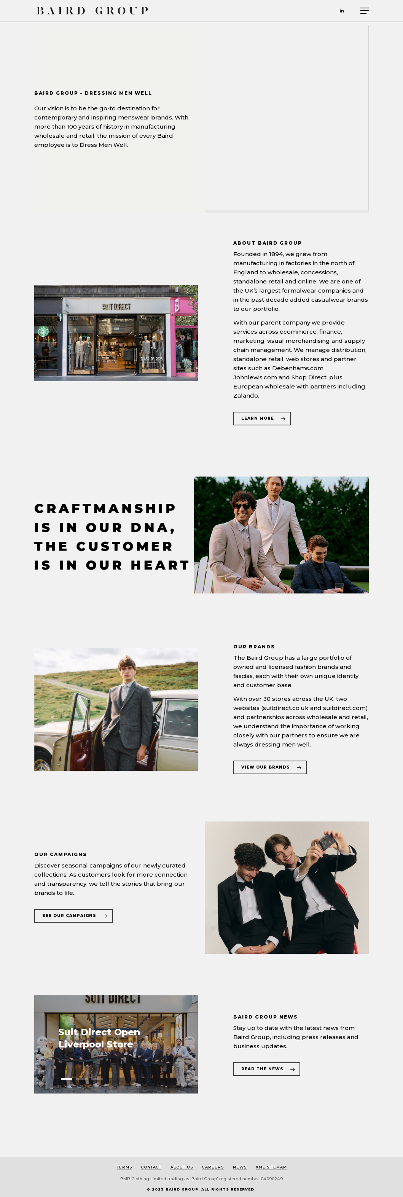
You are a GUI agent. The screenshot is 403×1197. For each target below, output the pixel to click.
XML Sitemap (271, 1167)
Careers (213, 1167)
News (240, 1167)
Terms (124, 1167)
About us (181, 1167)
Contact (151, 1167)
